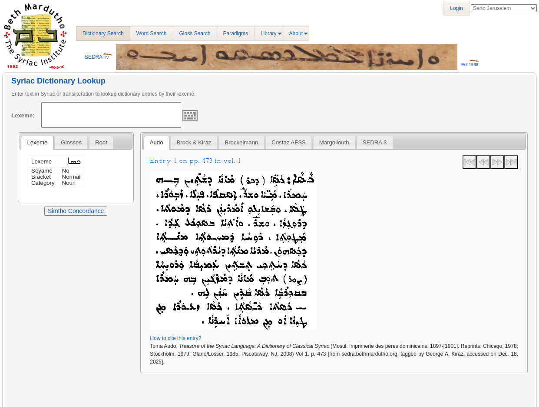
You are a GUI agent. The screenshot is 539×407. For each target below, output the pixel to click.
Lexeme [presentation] (37, 142)
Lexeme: (23, 115)
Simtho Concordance (76, 210)
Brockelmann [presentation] (241, 142)
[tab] (37, 143)
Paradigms (235, 33)
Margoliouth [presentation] (334, 142)
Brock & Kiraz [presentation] (194, 142)
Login (456, 8)
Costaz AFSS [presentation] (288, 142)
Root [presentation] (101, 142)
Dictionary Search (103, 33)
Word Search (151, 33)
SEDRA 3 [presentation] (375, 142)
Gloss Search (195, 33)
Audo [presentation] (156, 142)
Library (269, 33)
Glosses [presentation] (71, 142)
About (296, 33)
